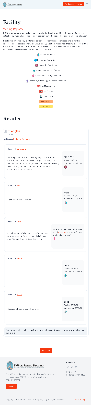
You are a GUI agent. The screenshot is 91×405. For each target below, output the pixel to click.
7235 (19, 294)
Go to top (46, 350)
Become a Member (74, 4)
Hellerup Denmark (21, 139)
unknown (21, 149)
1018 (19, 222)
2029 (19, 258)
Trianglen (14, 131)
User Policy (80, 399)
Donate (11, 386)
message (62, 232)
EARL (19, 185)
